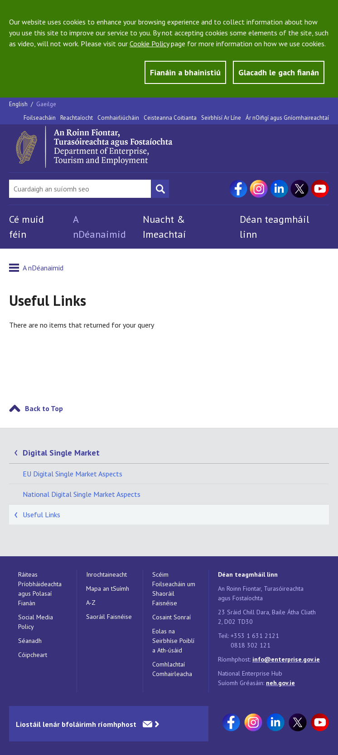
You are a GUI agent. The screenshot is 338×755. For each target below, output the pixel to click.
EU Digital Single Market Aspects (72, 473)
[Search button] (160, 189)
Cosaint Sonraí (171, 617)
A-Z (91, 602)
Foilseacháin (40, 118)
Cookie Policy (149, 43)
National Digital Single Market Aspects (81, 494)
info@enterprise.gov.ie (286, 659)
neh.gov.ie (280, 683)
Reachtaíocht (76, 118)
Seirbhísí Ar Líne (221, 118)
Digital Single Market (61, 452)
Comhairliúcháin (118, 118)
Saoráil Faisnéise (109, 617)
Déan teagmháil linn (248, 574)
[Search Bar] (80, 189)
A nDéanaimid (43, 267)
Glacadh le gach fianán (278, 72)
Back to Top (44, 408)
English (19, 104)
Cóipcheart (32, 655)
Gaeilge (46, 104)
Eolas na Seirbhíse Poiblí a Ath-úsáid (173, 640)
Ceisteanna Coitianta (170, 118)
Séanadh (30, 641)
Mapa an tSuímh (107, 588)
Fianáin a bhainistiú (185, 72)
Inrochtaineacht (106, 574)
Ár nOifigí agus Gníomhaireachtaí (287, 118)
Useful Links (41, 514)
